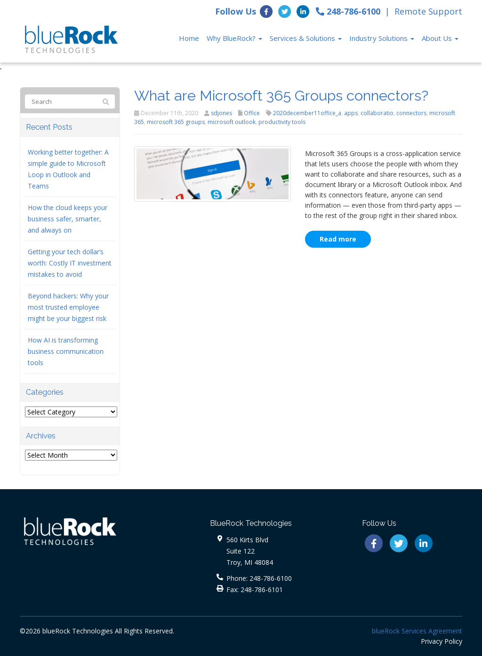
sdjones (221, 113)
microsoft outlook (232, 122)
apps (351, 113)
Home (189, 38)
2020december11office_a (307, 113)
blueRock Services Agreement (417, 630)
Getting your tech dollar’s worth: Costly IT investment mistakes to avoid (70, 263)
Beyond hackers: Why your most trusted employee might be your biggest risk (68, 307)
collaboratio (377, 113)
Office (252, 113)
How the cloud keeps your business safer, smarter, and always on (67, 218)
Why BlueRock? (234, 38)
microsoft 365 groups (176, 122)
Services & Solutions (306, 38)
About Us (440, 38)
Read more (338, 238)
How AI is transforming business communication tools (66, 351)
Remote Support (428, 11)
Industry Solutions (381, 38)
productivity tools (281, 122)
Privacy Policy (441, 641)
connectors (411, 113)
